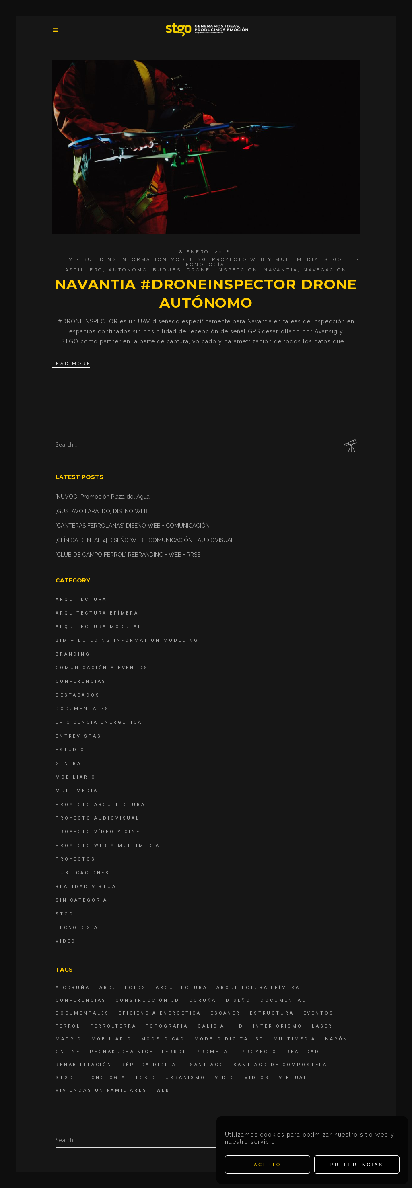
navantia (281, 270)
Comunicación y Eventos (102, 667)
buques (167, 270)
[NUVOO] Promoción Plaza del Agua (103, 496)
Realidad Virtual (88, 886)
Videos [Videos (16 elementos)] (257, 1077)
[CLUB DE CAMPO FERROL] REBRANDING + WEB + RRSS (128, 554)
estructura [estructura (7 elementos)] (272, 1013)
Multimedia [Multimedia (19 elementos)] (295, 1039)
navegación (325, 270)
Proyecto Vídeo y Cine (98, 831)
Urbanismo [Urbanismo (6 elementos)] (185, 1077)
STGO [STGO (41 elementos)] (65, 1077)
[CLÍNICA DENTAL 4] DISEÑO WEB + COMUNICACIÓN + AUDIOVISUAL (145, 540)
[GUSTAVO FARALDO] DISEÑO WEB (102, 511)
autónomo (128, 270)
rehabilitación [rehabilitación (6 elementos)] (84, 1064)
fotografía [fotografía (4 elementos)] (167, 1026)
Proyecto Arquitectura (101, 804)
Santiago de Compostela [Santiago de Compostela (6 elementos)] (280, 1064)
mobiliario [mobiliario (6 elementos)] (111, 1039)
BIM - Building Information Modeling (134, 259)
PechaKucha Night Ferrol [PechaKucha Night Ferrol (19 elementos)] (138, 1051)
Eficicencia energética (99, 722)
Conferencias (81, 681)
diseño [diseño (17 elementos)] (238, 1000)
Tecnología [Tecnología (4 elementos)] (104, 1077)
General (71, 763)
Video (66, 941)
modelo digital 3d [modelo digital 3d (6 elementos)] (229, 1039)
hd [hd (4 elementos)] (239, 1026)
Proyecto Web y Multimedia (265, 259)
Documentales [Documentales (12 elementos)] (82, 1013)
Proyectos (76, 859)
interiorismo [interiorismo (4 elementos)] (278, 1026)
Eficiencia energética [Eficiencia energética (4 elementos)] (160, 1013)
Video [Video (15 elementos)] (225, 1077)
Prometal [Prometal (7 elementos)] (214, 1051)
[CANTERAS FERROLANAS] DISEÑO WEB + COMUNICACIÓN (133, 525)
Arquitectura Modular (99, 626)
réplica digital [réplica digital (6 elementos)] (151, 1064)
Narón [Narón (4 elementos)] (336, 1039)
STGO (333, 259)
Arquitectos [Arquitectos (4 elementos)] (122, 987)
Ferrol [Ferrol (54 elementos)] (68, 1026)
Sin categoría (82, 900)
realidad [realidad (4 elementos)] (303, 1051)
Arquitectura (81, 599)
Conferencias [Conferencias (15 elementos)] (81, 1000)
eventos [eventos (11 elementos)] (318, 1013)
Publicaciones (83, 873)
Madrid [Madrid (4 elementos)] (69, 1039)
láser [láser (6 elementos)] (322, 1026)
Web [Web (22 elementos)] (164, 1090)
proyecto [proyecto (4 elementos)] (259, 1051)
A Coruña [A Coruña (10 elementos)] (73, 987)
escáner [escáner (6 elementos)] (225, 1013)
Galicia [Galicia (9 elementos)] (211, 1026)
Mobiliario (76, 777)
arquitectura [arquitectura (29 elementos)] (181, 987)
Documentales (82, 708)
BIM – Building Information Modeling (127, 640)
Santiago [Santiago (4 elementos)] (207, 1064)
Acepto (267, 1164)
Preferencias (356, 1164)
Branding (73, 654)
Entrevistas (78, 736)
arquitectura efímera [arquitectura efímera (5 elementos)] (258, 987)
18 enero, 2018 (203, 252)
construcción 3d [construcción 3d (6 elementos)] (147, 1000)
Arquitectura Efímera (97, 613)
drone (198, 270)
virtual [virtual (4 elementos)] (293, 1077)
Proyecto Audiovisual (98, 818)
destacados (78, 695)
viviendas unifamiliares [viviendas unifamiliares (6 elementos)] (101, 1090)
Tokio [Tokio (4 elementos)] (145, 1077)
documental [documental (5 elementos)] (283, 1000)
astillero (84, 270)
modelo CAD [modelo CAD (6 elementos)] (163, 1039)
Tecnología (203, 264)
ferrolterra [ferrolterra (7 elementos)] (113, 1026)
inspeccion (237, 270)
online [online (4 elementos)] (68, 1051)
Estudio (70, 749)
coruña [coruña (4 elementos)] (202, 1000)
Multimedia (77, 790)
